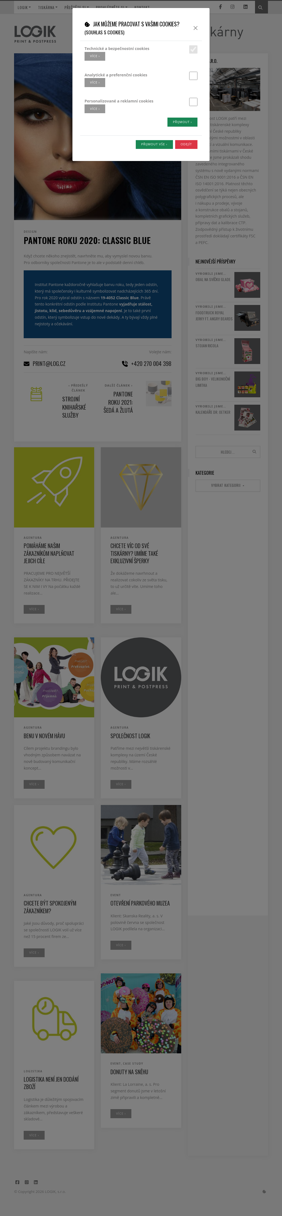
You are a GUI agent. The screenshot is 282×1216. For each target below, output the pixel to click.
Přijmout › (182, 122)
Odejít (186, 144)
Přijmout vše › (154, 144)
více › (95, 56)
